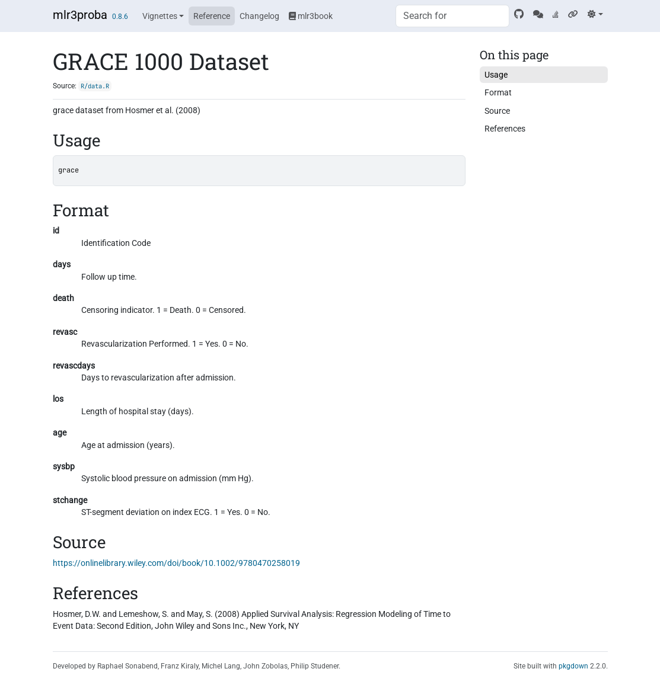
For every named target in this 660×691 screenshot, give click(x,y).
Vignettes (159, 16)
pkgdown (573, 666)
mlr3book (311, 16)
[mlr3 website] (573, 14)
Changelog (259, 16)
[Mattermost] (538, 14)
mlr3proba (80, 15)
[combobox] (452, 16)
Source (497, 111)
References (504, 128)
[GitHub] (518, 14)
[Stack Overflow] (555, 14)
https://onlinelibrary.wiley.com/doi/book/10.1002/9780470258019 (176, 563)
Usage (496, 74)
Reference (211, 16)
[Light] (595, 14)
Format (498, 92)
